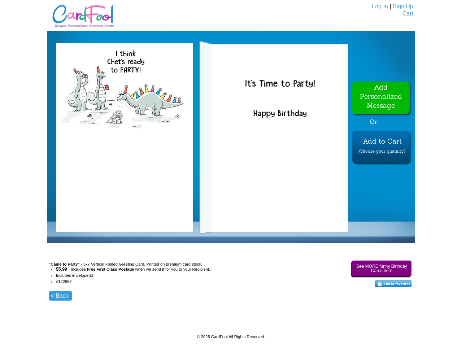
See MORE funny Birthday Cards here (381, 268)
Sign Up (403, 6)
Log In (380, 6)
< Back (59, 296)
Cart (407, 13)
